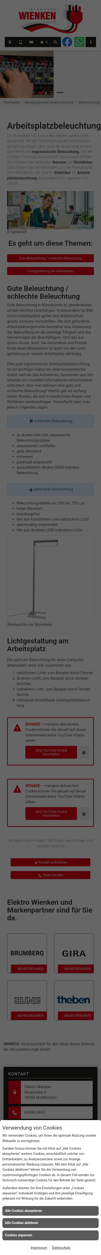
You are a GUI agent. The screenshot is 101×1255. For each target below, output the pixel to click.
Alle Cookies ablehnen (21, 1223)
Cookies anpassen (18, 1235)
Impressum (39, 1248)
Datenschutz (61, 1248)
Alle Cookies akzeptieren (23, 1211)
